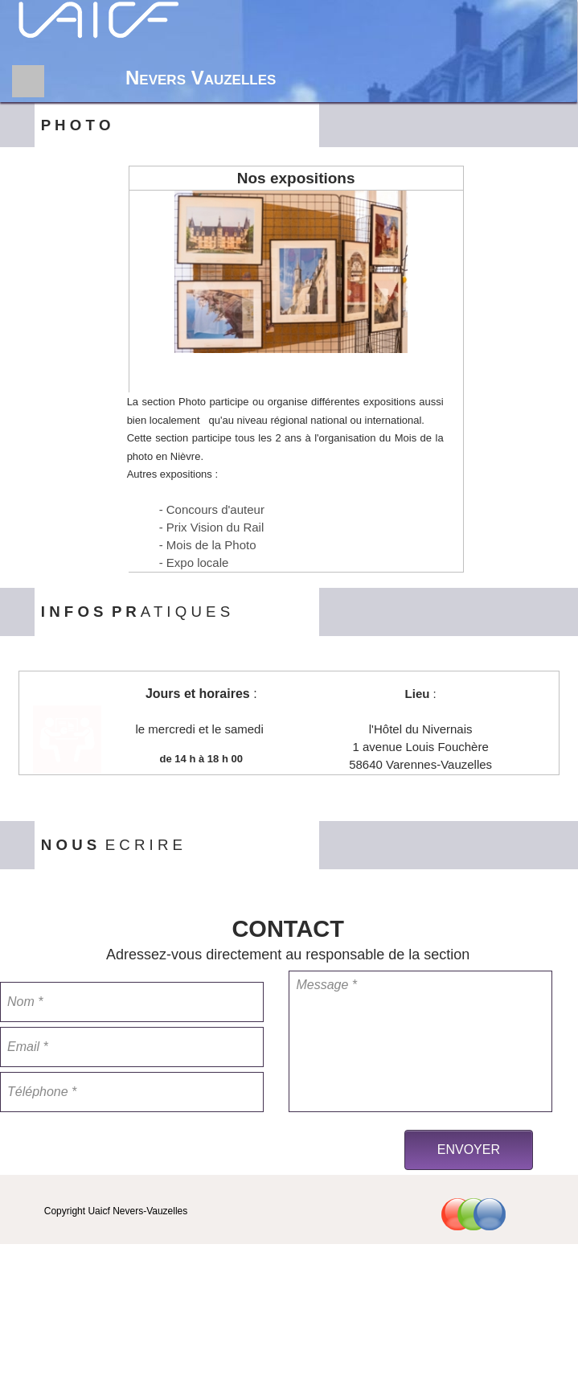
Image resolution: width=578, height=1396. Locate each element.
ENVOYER (468, 1149)
